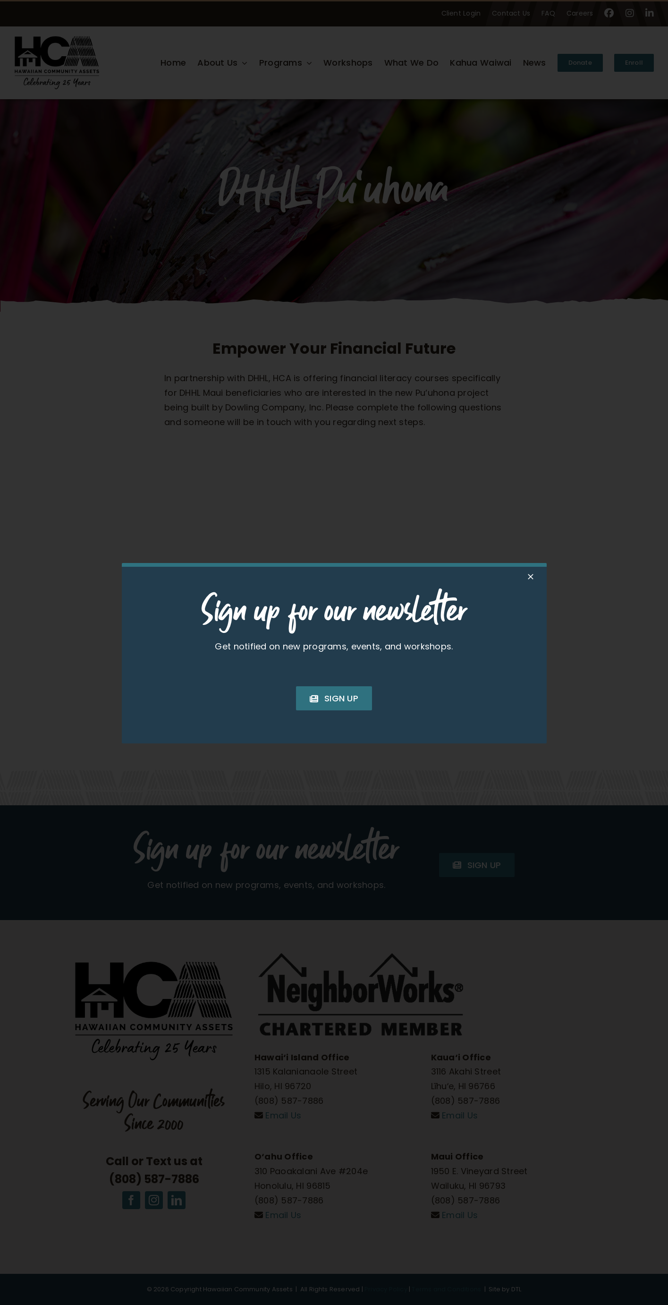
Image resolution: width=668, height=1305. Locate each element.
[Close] (530, 576)
